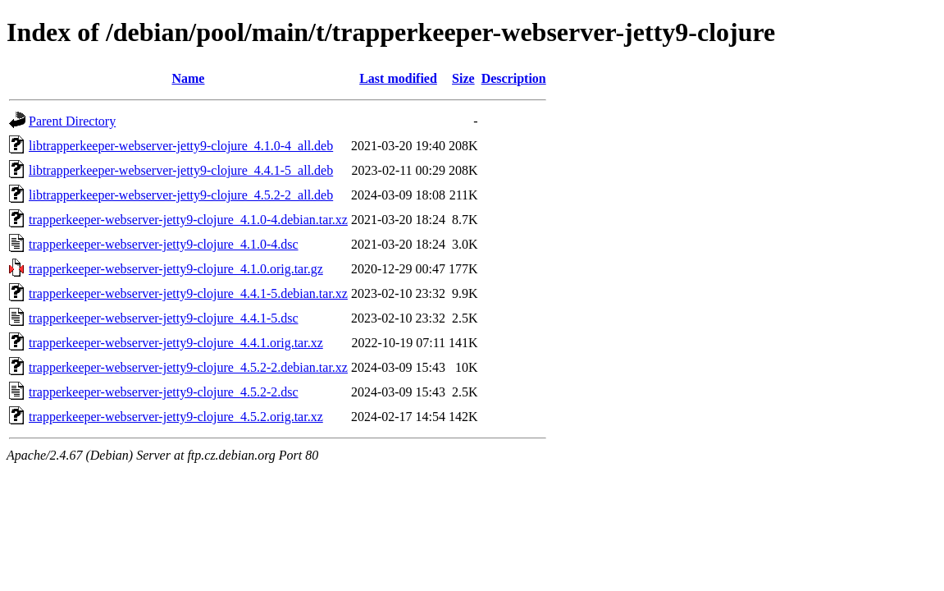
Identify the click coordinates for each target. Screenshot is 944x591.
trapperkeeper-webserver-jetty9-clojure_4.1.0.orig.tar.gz (176, 269)
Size (463, 78)
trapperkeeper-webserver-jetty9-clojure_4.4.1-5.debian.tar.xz (188, 293)
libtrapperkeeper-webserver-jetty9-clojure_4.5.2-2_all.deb (181, 195)
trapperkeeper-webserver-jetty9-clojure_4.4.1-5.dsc (164, 318)
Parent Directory (72, 121)
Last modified (398, 78)
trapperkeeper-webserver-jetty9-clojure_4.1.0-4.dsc (164, 244)
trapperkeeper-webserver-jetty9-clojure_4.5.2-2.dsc (164, 392)
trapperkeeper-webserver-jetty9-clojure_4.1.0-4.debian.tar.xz (188, 220)
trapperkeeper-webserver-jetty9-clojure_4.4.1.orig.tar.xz (176, 343)
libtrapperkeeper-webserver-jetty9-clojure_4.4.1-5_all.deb (181, 170)
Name (187, 78)
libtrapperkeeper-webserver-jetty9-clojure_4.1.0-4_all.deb (181, 146)
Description (513, 78)
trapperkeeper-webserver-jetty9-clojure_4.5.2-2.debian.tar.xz (188, 367)
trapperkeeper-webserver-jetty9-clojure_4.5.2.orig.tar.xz (176, 417)
